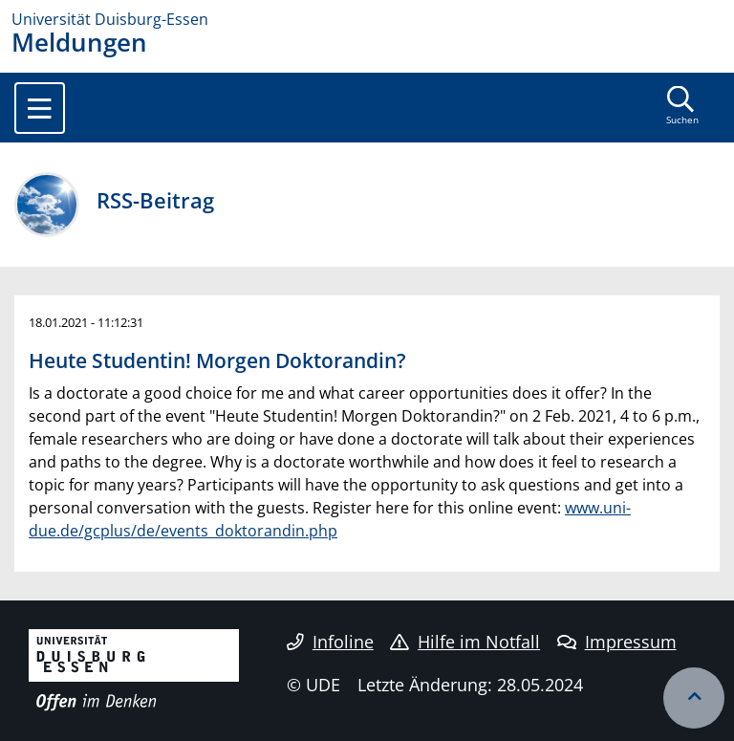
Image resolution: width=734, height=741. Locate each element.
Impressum (617, 641)
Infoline (330, 641)
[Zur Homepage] (367, 19)
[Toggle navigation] (39, 108)
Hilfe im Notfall (465, 641)
